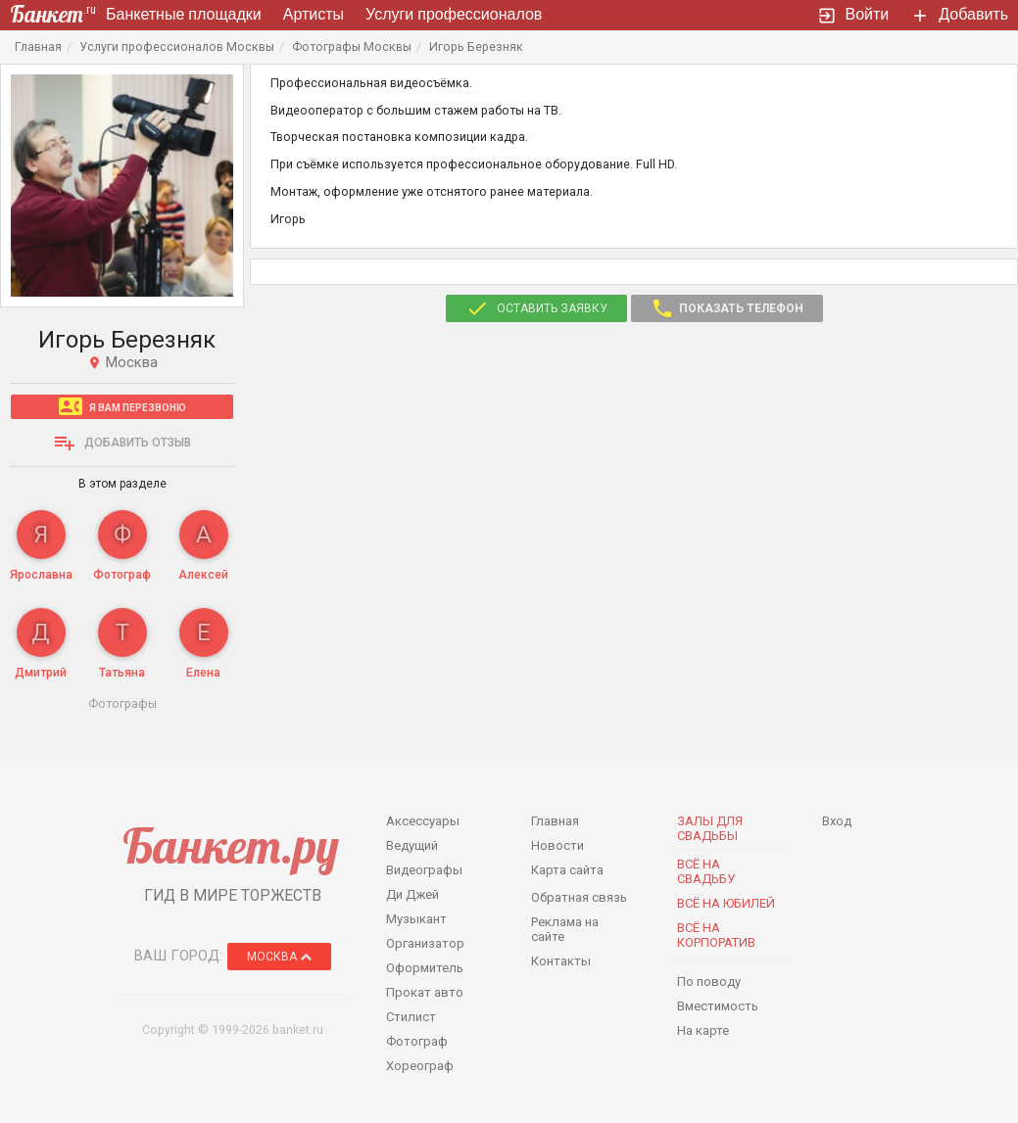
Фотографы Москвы (352, 46)
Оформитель (424, 967)
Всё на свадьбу (706, 871)
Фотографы (122, 703)
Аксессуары (423, 821)
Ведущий (412, 845)
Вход (836, 821)
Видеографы (424, 870)
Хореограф (420, 1065)
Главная (38, 46)
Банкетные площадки (184, 14)
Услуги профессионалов (453, 14)
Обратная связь (579, 897)
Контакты (561, 961)
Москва (279, 956)
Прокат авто (424, 992)
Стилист (411, 1016)
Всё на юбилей (726, 903)
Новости (557, 845)
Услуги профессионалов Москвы (176, 46)
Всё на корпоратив (716, 935)
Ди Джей (412, 894)
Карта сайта (567, 870)
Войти (853, 15)
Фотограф (417, 1041)
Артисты (313, 14)
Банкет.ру (230, 845)
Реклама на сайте (565, 929)
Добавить (959, 15)
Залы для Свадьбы (710, 828)
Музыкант (416, 919)
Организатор (425, 943)
